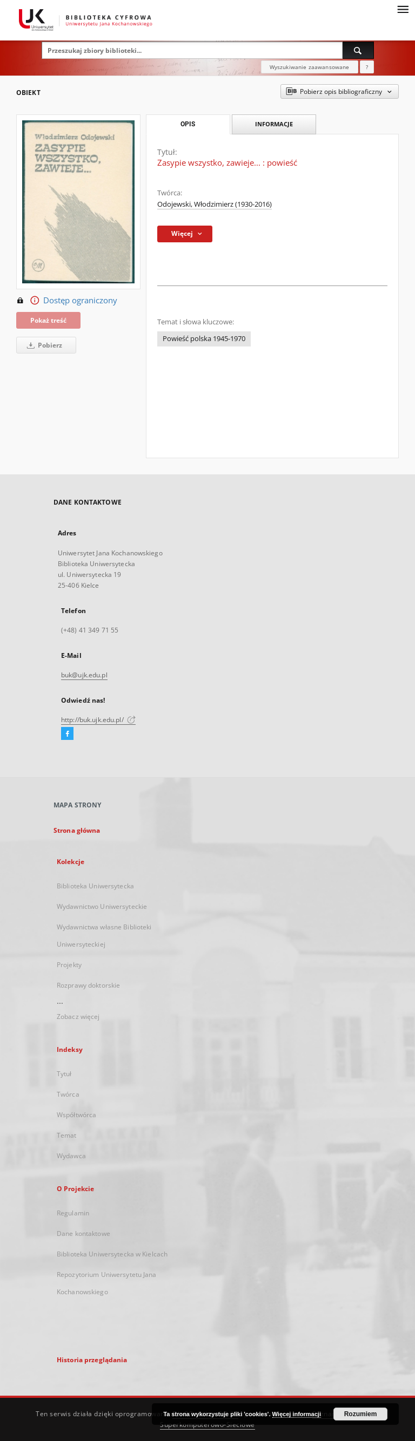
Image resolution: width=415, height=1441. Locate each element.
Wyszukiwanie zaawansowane (310, 67)
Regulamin (73, 1213)
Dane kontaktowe (83, 1233)
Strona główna (77, 830)
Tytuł (64, 1073)
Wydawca (71, 1155)
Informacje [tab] (274, 124)
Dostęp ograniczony (66, 301)
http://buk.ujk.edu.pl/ (98, 719)
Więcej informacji (296, 1414)
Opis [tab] (187, 124)
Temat (67, 1135)
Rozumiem (360, 1414)
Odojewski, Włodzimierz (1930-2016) (214, 204)
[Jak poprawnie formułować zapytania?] (367, 66)
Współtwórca (76, 1114)
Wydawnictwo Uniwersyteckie (102, 906)
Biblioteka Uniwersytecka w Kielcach (112, 1254)
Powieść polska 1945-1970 (204, 338)
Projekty (69, 964)
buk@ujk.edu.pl (84, 674)
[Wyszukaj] (358, 50)
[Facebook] (67, 734)
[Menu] (402, 8)
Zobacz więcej (78, 1016)
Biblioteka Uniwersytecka (95, 886)
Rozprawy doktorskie (88, 985)
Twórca (68, 1094)
